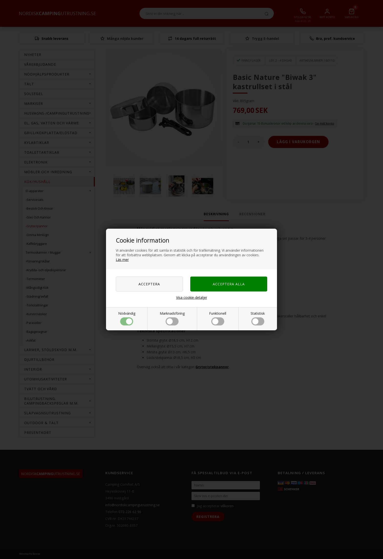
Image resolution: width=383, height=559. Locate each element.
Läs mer (122, 259)
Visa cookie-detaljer (191, 297)
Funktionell (217, 318)
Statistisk (258, 318)
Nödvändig (126, 318)
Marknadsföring (172, 318)
